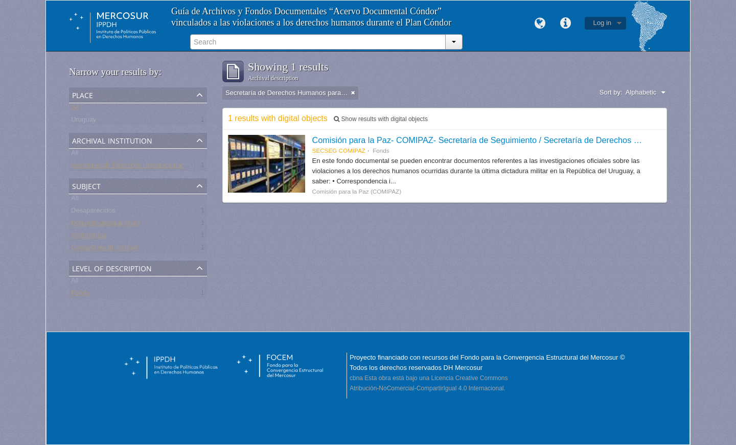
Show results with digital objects (381, 119)
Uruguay (83, 121)
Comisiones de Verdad (104, 249)
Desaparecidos (93, 212)
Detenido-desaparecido (105, 224)
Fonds (80, 294)
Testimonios (88, 237)
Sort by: (611, 92)
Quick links (566, 23)
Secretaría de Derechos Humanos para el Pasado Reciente (158, 167)
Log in (602, 23)
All (74, 109)
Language (540, 23)
